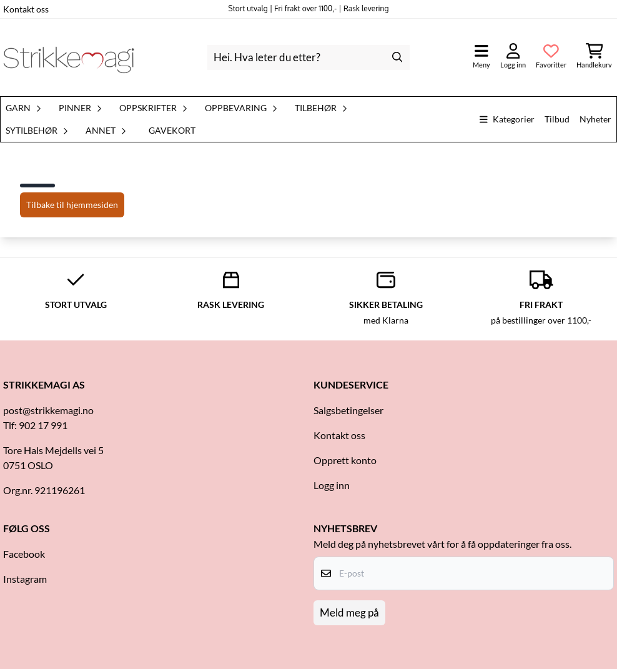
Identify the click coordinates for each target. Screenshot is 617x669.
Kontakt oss (26, 9)
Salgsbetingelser (348, 410)
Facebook (24, 554)
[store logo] (68, 57)
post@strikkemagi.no (48, 410)
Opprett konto (345, 460)
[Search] (397, 57)
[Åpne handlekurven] (594, 57)
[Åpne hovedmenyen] (481, 57)
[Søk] (308, 57)
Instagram (25, 579)
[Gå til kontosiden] (513, 57)
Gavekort (172, 131)
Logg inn (331, 485)
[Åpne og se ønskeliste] (551, 57)
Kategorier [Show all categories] (507, 119)
